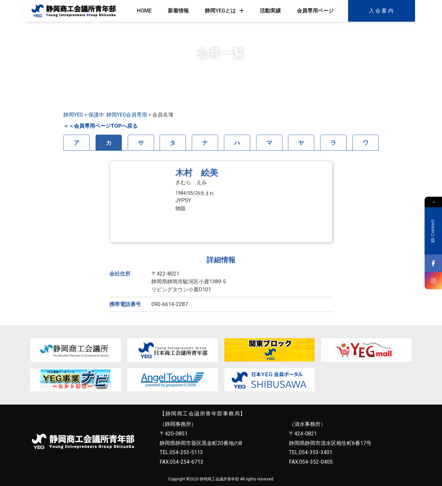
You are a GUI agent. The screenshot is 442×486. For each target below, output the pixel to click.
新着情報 (178, 11)
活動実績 (270, 11)
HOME (144, 11)
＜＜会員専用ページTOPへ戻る (100, 126)
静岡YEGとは (224, 11)
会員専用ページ (315, 11)
